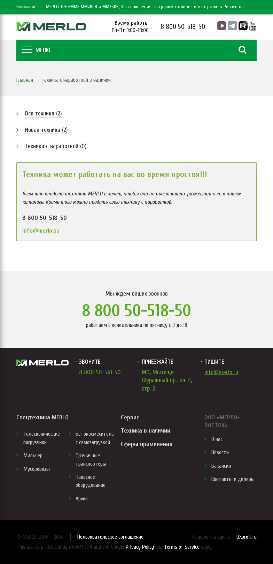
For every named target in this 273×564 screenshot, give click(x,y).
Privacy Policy (140, 547)
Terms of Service (182, 547)
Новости (220, 452)
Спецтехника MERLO (42, 417)
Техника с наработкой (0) (56, 146)
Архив (82, 498)
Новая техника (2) (46, 130)
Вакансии (221, 466)
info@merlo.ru (221, 372)
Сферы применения (146, 444)
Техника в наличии (145, 430)
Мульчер (32, 455)
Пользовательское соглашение (110, 537)
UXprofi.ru (246, 537)
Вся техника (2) (43, 113)
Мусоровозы (36, 469)
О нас (217, 439)
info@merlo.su (41, 230)
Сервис (130, 417)
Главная (24, 80)
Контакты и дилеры (233, 479)
